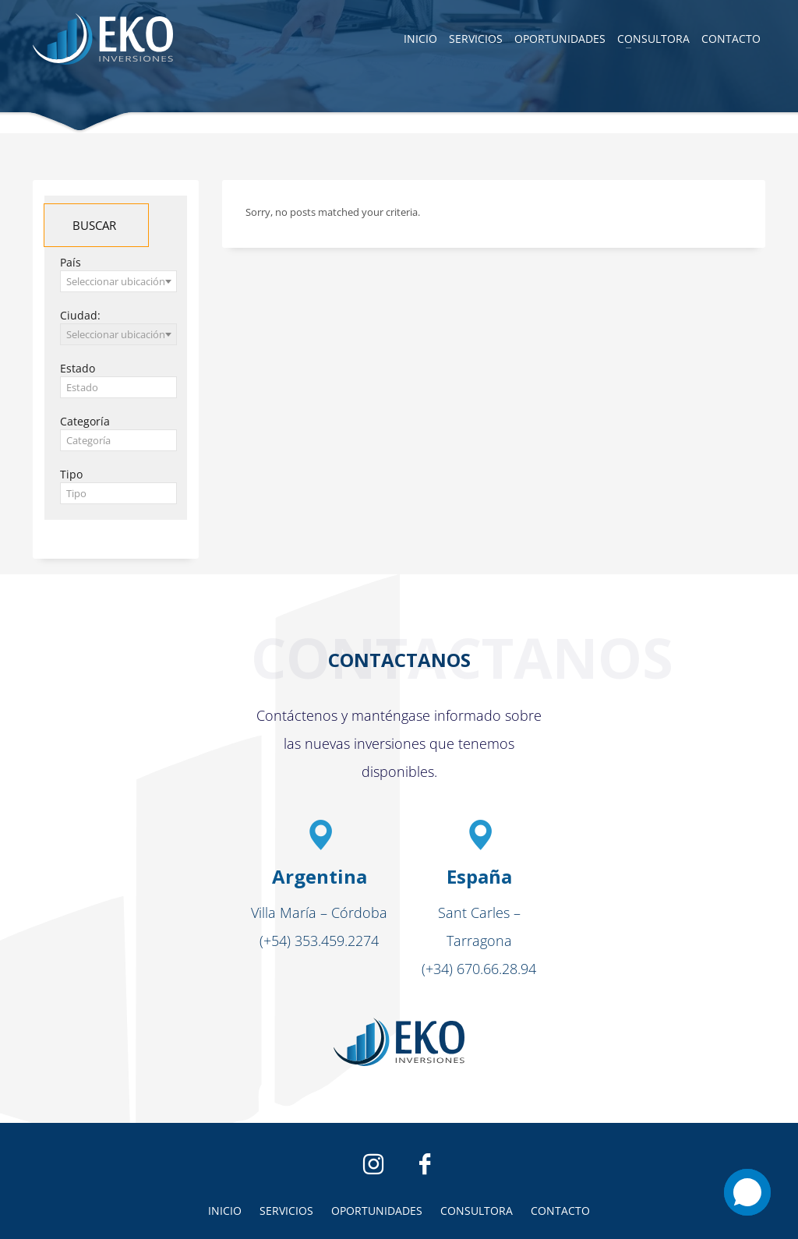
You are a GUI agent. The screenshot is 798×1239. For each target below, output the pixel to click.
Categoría (85, 421)
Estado (77, 368)
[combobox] (118, 281)
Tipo (71, 474)
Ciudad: (80, 315)
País (70, 262)
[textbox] (118, 388)
